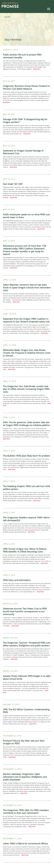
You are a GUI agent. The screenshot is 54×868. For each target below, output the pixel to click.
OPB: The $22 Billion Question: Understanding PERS (26, 711)
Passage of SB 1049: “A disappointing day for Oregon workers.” (25, 121)
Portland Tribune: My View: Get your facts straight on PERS (23, 742)
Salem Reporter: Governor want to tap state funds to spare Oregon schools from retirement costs (26, 287)
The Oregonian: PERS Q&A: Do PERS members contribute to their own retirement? (26, 811)
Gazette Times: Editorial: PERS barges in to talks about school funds (27, 677)
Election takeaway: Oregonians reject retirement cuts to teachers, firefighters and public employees (25, 777)
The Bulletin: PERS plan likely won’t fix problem (26, 455)
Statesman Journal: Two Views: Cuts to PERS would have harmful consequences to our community (25, 611)
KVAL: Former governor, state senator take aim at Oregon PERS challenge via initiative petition (26, 424)
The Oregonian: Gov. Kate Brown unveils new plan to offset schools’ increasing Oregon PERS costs (26, 389)
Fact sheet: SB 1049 (12, 183)
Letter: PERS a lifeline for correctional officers (25, 843)
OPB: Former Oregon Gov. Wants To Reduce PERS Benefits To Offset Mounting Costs (24, 550)
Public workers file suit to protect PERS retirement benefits (22, 56)
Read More (37, 69)
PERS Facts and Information (16, 580)
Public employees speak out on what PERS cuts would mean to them (26, 216)
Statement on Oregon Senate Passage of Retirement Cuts (23, 152)
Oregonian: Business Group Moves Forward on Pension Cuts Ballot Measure (26, 87)
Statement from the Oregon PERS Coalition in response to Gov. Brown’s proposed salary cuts (26, 320)
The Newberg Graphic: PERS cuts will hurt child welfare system (26, 487)
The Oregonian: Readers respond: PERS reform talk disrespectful (26, 519)
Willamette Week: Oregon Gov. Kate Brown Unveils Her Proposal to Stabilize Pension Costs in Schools (26, 353)
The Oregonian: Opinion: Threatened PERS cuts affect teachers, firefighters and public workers (26, 644)
